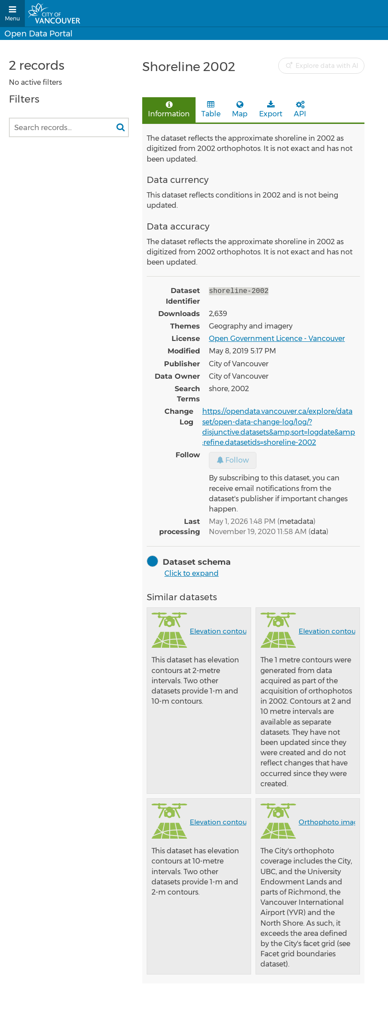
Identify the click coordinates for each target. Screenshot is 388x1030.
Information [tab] (169, 109)
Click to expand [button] (191, 573)
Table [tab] (210, 109)
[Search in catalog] (120, 127)
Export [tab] (270, 109)
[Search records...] (69, 127)
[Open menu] (12, 13)
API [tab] (300, 109)
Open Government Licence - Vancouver (277, 338)
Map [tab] (240, 109)
